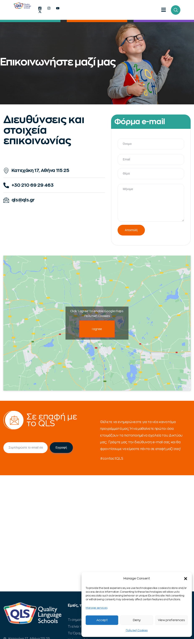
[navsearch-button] (175, 10)
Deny (137, 620)
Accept (102, 620)
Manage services (96, 608)
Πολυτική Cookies (137, 630)
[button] (186, 578)
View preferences (171, 620)
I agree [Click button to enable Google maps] (97, 328)
